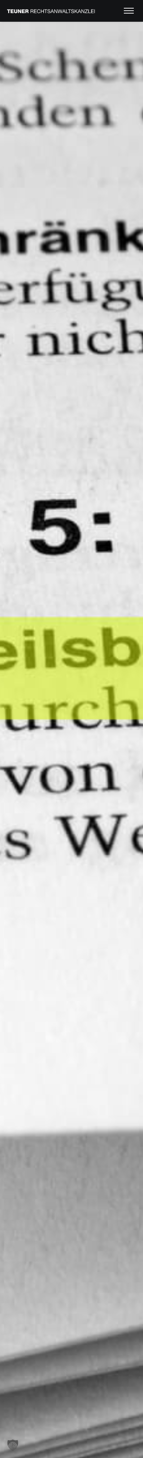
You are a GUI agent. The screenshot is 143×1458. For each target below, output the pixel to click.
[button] (13, 1445)
